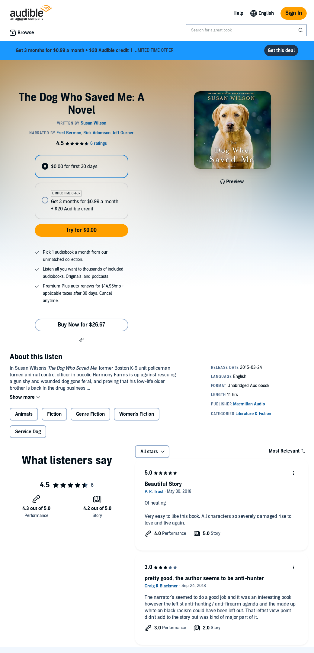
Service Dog (28, 432)
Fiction (54, 414)
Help (238, 13)
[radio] (81, 166)
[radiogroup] (81, 187)
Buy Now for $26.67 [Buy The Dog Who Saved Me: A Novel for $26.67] (81, 325)
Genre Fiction (90, 414)
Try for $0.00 (81, 230)
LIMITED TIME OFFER (95, 50)
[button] (81, 339)
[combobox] (246, 30)
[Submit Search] (301, 30)
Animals (24, 414)
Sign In (293, 13)
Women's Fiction (136, 414)
